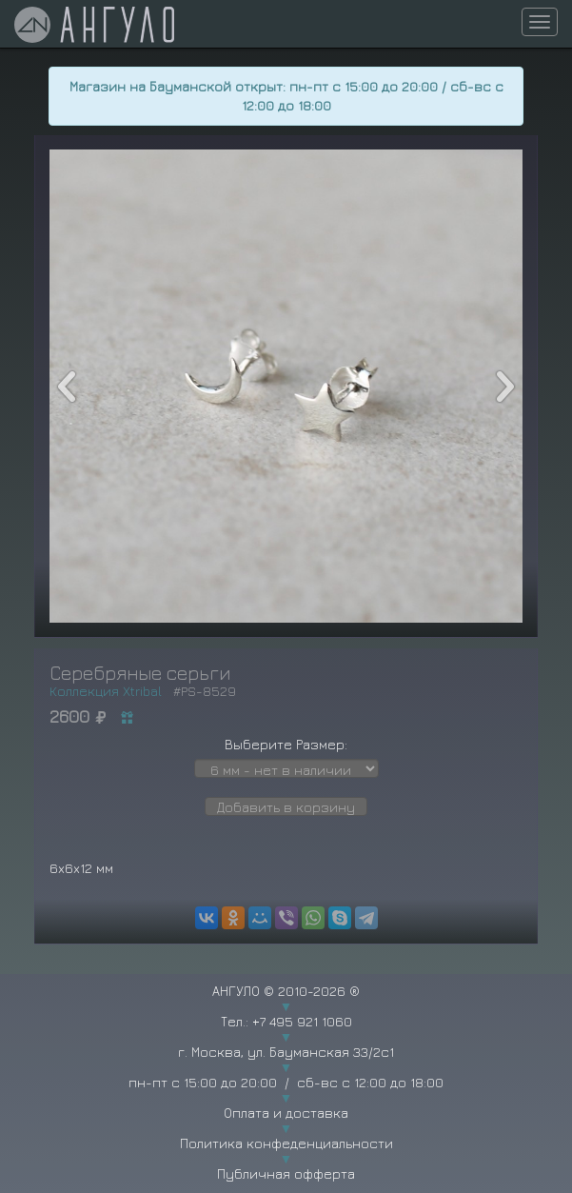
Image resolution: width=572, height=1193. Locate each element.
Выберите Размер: (286, 744)
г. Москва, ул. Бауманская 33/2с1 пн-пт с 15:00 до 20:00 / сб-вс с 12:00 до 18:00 (286, 1067)
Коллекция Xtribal (105, 691)
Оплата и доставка (286, 1112)
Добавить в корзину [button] (286, 807)
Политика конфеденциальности (286, 1143)
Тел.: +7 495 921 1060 (286, 1021)
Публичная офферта (286, 1173)
